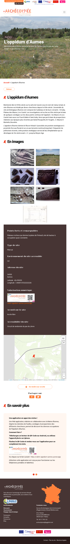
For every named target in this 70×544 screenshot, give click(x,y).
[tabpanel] (35, 442)
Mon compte (20, 3)
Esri (19, 379)
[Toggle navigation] (64, 12)
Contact (45, 540)
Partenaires (19, 1)
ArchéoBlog (8, 1)
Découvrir (7, 508)
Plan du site (52, 540)
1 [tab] (34, 474)
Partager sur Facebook (31, 396)
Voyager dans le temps (11, 512)
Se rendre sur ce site (35, 387)
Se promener (8, 510)
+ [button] (64, 374)
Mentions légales (61, 540)
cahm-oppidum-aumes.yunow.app (19, 303)
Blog (5, 521)
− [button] (64, 376)
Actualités (6, 517)
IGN (23, 379)
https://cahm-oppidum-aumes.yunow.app (46, 457)
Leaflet (10, 379)
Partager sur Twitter (38, 396)
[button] (64, 342)
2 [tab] (36, 474)
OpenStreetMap (62, 379)
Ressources (13, 1)
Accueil (6, 83)
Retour (9, 89)
